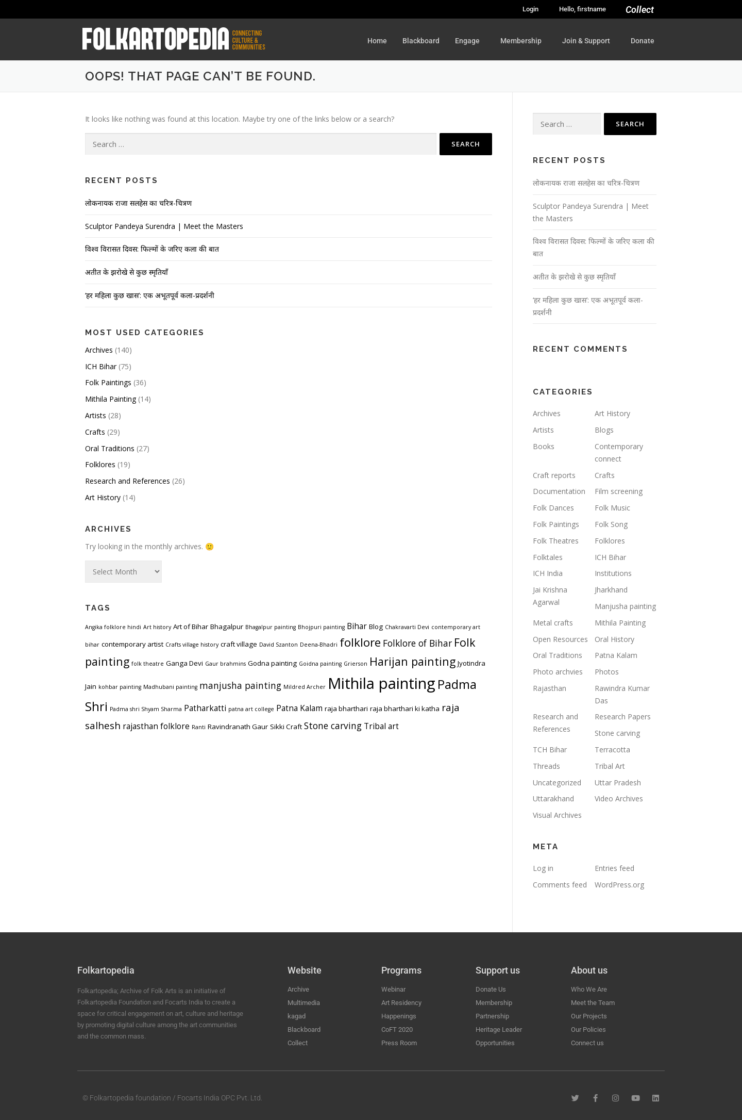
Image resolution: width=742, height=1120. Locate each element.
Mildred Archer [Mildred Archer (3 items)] (304, 686)
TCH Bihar (550, 749)
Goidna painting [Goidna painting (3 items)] (320, 663)
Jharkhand (611, 590)
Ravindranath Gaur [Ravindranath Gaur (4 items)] (238, 726)
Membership (523, 41)
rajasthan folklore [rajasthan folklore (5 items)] (156, 726)
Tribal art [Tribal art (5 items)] (381, 726)
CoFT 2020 (397, 1029)
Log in (543, 868)
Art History (103, 497)
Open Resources (560, 639)
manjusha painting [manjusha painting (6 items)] (240, 685)
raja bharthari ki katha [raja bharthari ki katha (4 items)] (405, 708)
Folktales (548, 557)
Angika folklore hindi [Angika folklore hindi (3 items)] (113, 627)
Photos (607, 672)
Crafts (95, 432)
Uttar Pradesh (618, 782)
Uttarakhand (553, 798)
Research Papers (623, 716)
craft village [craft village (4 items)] (239, 644)
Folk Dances (553, 508)
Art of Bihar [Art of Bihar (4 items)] (190, 626)
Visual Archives (557, 815)
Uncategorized (557, 782)
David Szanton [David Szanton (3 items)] (278, 644)
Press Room (399, 1043)
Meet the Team (593, 1003)
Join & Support (588, 41)
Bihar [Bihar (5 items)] (357, 626)
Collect (640, 9)
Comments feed (560, 885)
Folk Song (611, 524)
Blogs (604, 430)
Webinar (393, 989)
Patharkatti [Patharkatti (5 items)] (205, 708)
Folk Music (612, 508)
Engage (470, 41)
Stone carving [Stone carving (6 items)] (333, 725)
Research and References (127, 481)
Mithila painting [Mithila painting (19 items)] (381, 683)
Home (377, 41)
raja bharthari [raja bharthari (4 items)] (346, 708)
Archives (99, 350)
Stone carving (617, 733)
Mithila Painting (110, 399)
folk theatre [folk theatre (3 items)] (147, 663)
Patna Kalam (616, 655)
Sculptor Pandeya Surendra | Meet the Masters (164, 226)
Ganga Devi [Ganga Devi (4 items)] (184, 663)
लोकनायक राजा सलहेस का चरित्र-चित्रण (138, 203)
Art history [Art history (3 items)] (157, 627)
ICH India (548, 573)
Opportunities (495, 1043)
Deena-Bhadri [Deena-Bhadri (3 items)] (319, 644)
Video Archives (619, 798)
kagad (297, 1016)
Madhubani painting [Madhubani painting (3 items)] (170, 686)
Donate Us (491, 989)
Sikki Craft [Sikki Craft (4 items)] (286, 726)
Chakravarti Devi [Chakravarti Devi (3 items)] (407, 627)
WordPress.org (619, 885)
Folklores (100, 464)
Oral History (614, 639)
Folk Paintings (108, 382)
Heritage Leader (499, 1029)
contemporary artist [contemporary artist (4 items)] (132, 644)
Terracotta (612, 749)
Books (543, 446)
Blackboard (421, 41)
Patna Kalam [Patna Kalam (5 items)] (299, 708)
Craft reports (554, 475)
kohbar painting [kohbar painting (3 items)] (119, 686)
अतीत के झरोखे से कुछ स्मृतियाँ (126, 272)
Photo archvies (558, 672)
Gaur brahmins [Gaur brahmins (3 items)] (225, 663)
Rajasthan (549, 688)
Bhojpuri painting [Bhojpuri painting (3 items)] (321, 627)
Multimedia (304, 1003)
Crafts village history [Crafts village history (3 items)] (191, 644)
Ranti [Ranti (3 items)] (199, 727)
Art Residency (401, 1003)
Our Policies (588, 1029)
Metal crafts (553, 623)
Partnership (492, 1016)
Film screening (619, 491)
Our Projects (589, 1016)
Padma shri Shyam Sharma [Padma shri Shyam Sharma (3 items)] (146, 709)
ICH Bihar (100, 366)
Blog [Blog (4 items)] (376, 626)
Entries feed (614, 868)
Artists (95, 415)
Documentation (559, 491)
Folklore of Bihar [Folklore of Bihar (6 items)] (417, 643)
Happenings (398, 1016)
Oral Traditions (109, 448)
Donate (642, 41)
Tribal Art (610, 766)
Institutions (613, 573)
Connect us (587, 1043)
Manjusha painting (625, 606)
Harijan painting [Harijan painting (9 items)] (412, 661)
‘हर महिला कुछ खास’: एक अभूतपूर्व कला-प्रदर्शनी (149, 295)
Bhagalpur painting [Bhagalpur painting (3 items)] (270, 627)
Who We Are (589, 989)
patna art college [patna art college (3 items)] (251, 709)
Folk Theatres (556, 541)
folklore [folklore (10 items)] (360, 642)
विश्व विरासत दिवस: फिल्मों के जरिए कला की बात (152, 249)
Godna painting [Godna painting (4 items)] (272, 663)
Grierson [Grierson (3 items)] (355, 663)
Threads (546, 766)
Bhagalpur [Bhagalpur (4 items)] (226, 626)
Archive (298, 989)
